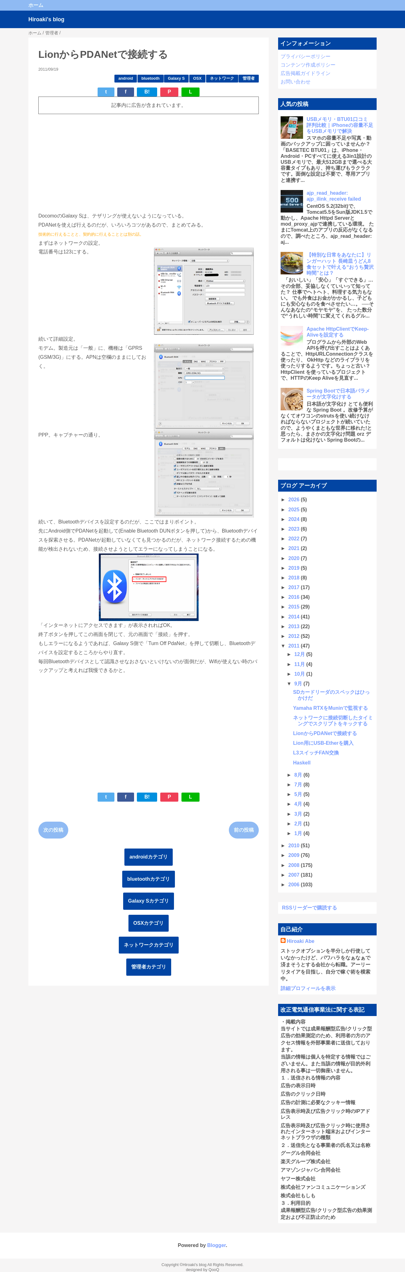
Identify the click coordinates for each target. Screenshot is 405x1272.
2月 (298, 823)
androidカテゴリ (148, 856)
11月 (300, 664)
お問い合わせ (296, 81)
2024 (294, 519)
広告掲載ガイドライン (305, 73)
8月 (298, 775)
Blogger (216, 1245)
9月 (298, 683)
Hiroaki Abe (300, 941)
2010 (294, 845)
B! (147, 91)
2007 (294, 875)
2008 (294, 865)
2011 (294, 646)
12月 (300, 654)
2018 (294, 577)
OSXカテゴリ (148, 923)
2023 (294, 529)
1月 (298, 833)
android (125, 78)
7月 (298, 784)
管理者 (249, 78)
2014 (294, 616)
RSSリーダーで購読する (309, 907)
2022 (294, 538)
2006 (294, 884)
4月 (298, 804)
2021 (294, 548)
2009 (294, 855)
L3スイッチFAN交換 (316, 752)
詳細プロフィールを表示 (308, 988)
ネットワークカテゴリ (149, 945)
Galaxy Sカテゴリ (148, 901)
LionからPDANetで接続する (325, 733)
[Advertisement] (148, 163)
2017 (294, 587)
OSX (197, 78)
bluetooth (150, 78)
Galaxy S (176, 78)
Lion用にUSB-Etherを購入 (323, 743)
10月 (300, 674)
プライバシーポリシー (305, 56)
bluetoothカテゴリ (148, 879)
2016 (294, 597)
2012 (294, 636)
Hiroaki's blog (46, 19)
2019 (294, 568)
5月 (298, 794)
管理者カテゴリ (148, 966)
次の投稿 (53, 830)
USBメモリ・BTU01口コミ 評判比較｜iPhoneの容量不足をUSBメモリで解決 (339, 125)
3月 (298, 814)
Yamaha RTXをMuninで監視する (330, 708)
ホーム (35, 5)
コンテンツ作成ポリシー (308, 65)
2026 (294, 499)
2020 (294, 558)
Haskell (302, 762)
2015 (294, 606)
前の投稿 (244, 830)
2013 (294, 626)
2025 (294, 509)
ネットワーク (222, 78)
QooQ (214, 1269)
